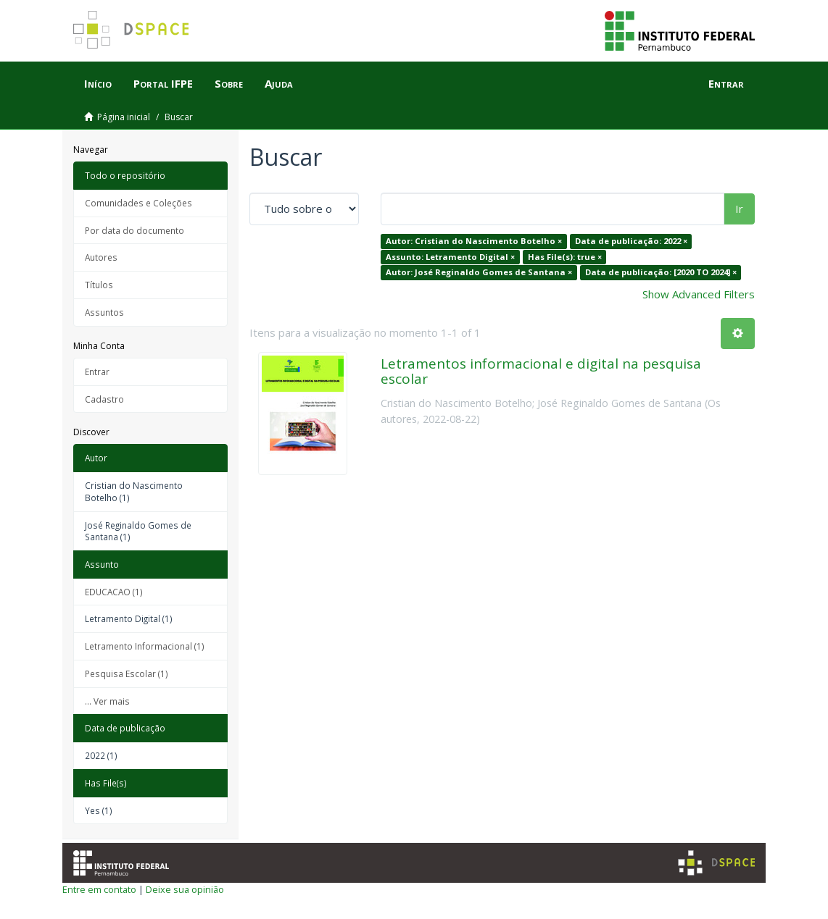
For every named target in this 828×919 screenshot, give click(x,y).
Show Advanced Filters (698, 294)
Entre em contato (99, 889)
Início (98, 83)
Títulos (99, 284)
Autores (101, 257)
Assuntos (104, 312)
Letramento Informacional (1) (144, 646)
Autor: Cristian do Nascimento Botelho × (474, 240)
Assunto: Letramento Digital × (450, 256)
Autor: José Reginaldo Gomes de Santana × (479, 272)
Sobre (229, 83)
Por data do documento (134, 230)
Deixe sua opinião (185, 889)
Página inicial (123, 117)
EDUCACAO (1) (114, 591)
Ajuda (279, 83)
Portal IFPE (163, 83)
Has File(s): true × (565, 256)
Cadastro (104, 399)
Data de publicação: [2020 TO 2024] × (661, 272)
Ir (739, 208)
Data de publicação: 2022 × (631, 240)
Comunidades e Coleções (138, 203)
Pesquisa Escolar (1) (126, 673)
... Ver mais (107, 701)
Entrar (97, 371)
